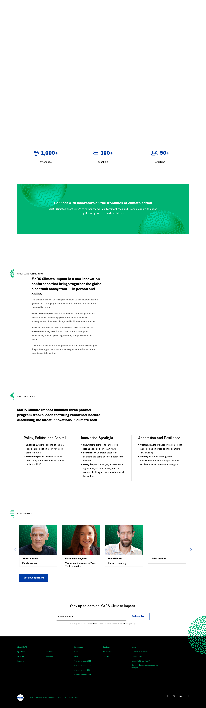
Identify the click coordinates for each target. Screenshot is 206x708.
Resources (78, 647)
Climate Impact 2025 (82, 675)
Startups (49, 652)
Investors (49, 656)
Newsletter (107, 652)
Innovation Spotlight (97, 438)
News (76, 652)
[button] (0, 138)
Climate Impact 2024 (82, 670)
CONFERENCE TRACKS (26, 396)
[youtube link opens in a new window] (187, 696)
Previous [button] (15, 549)
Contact (106, 647)
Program (20, 656)
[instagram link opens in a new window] (174, 696)
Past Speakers (24, 514)
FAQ (76, 656)
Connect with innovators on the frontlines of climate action (103, 203)
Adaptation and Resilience (159, 438)
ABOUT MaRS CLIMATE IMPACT (30, 274)
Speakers (21, 652)
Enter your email (65, 616)
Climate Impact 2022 (82, 661)
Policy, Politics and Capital (45, 438)
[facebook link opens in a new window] (167, 696)
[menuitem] (31, 652)
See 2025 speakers (34, 578)
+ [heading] (46, 153)
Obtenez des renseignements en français (145, 666)
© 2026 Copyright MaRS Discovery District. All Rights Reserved (53, 698)
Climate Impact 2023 (82, 666)
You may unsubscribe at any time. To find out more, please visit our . (103, 624)
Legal (134, 647)
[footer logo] (20, 697)
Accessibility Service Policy (142, 661)
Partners (20, 661)
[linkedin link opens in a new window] (181, 696)
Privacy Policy (129, 624)
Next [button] (191, 549)
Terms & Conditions (140, 652)
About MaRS (22, 647)
